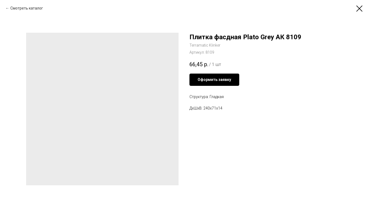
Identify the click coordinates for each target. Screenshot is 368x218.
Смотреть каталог (26, 8)
